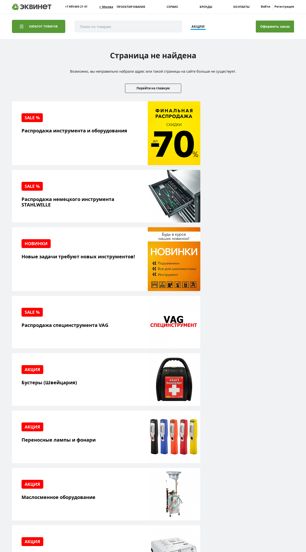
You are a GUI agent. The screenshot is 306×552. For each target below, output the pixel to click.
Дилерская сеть (71, 464)
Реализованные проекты (32, 444)
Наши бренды (31, 476)
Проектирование (131, 7)
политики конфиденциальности (80, 534)
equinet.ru (120, 506)
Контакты (241, 7)
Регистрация (284, 7)
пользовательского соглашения (132, 534)
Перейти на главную (153, 88)
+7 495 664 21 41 (76, 7)
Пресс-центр (68, 449)
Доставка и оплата (34, 484)
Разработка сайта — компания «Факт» (262, 507)
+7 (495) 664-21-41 (273, 449)
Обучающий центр (34, 469)
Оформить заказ (275, 26)
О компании (68, 442)
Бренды (206, 7)
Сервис (173, 7)
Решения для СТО (34, 454)
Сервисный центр (34, 462)
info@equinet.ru (275, 443)
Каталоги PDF (69, 457)
